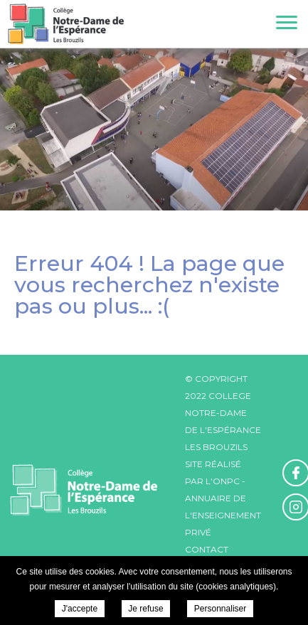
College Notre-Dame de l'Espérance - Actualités (66, 24)
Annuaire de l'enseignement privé (223, 515)
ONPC (226, 481)
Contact (206, 549)
